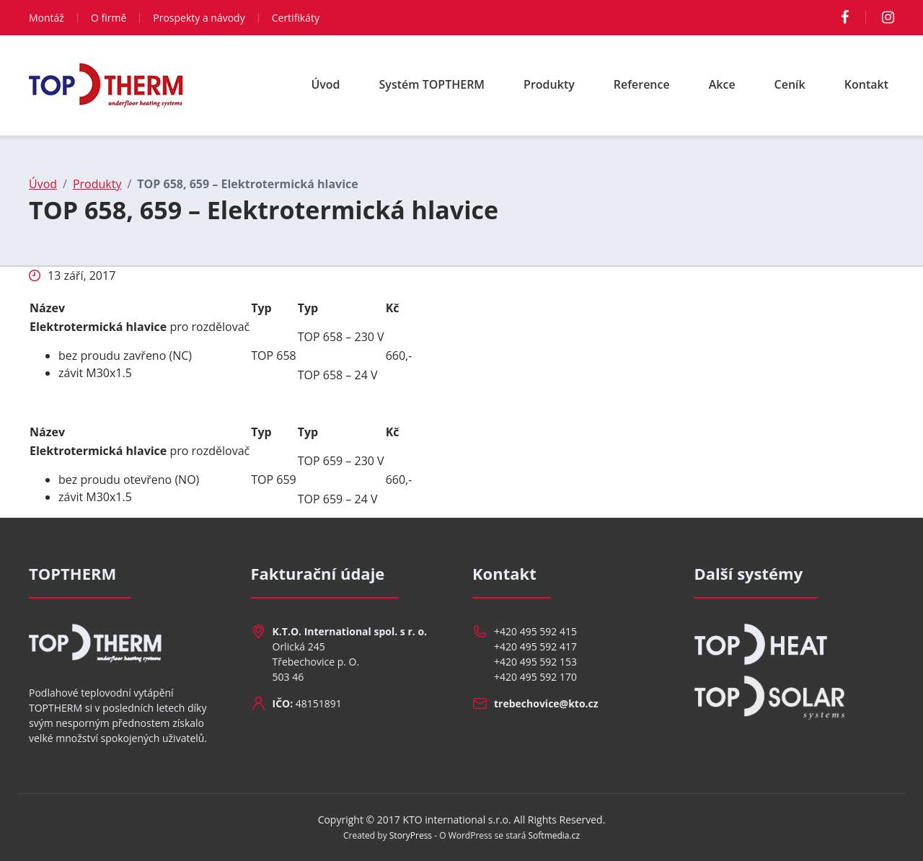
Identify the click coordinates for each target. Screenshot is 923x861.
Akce (722, 84)
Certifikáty (295, 18)
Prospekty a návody (198, 18)
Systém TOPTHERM (432, 84)
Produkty (549, 84)
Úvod (325, 84)
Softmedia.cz (554, 835)
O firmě (108, 18)
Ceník (789, 84)
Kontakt (866, 84)
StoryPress (410, 835)
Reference (642, 84)
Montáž (46, 18)
